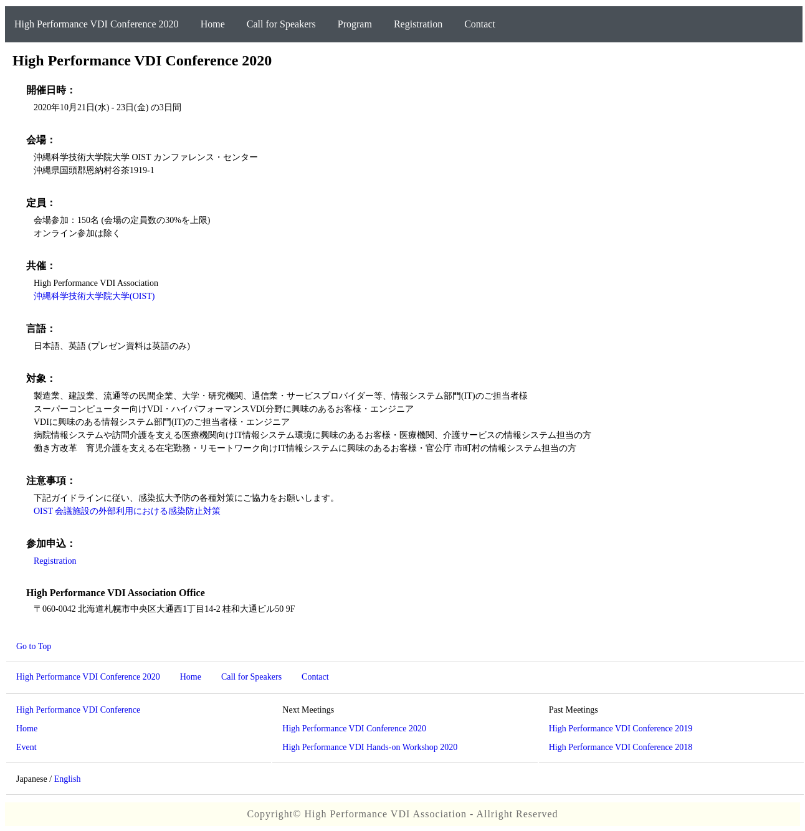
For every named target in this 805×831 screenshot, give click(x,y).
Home (213, 24)
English (67, 779)
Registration (418, 24)
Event (26, 747)
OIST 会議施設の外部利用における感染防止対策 (127, 511)
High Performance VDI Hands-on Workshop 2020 (369, 747)
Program (355, 24)
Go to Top (33, 646)
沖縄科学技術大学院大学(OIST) (94, 296)
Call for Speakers (281, 24)
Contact (479, 24)
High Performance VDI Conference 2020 (96, 24)
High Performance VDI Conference (78, 710)
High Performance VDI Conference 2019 (621, 728)
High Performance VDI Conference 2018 (621, 747)
